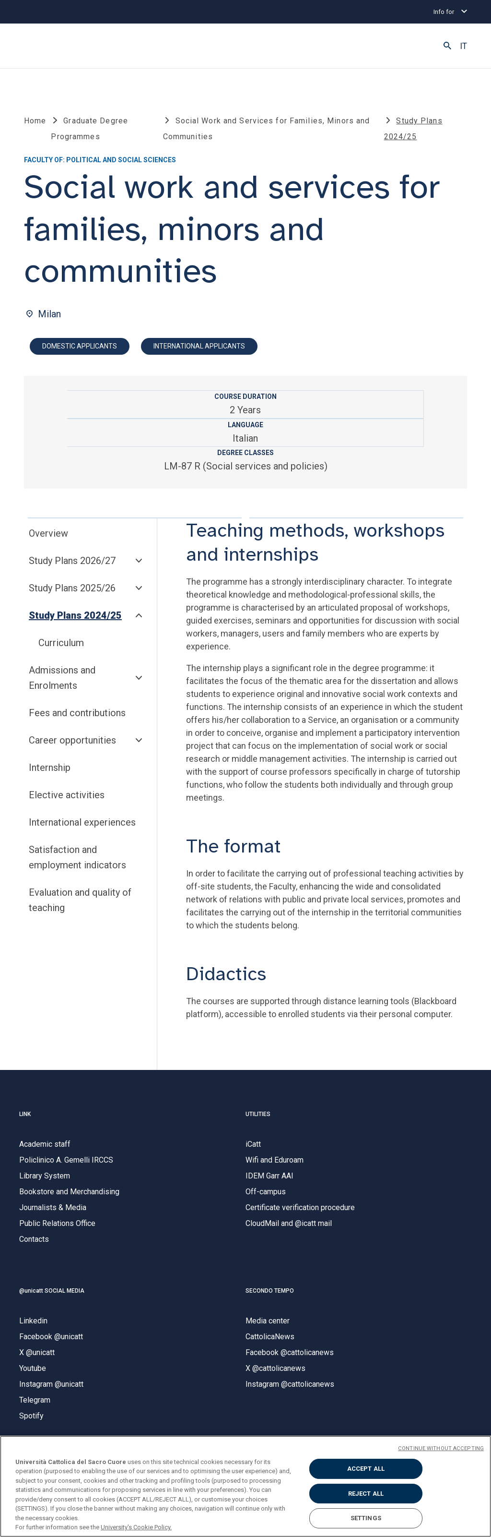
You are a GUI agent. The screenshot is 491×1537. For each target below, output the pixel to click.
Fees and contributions (77, 716)
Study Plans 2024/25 (75, 619)
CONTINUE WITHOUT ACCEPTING (441, 1448)
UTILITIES (258, 1117)
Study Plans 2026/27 (72, 564)
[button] (447, 46)
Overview (48, 537)
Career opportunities (72, 744)
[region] (245, 1486)
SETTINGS (366, 1518)
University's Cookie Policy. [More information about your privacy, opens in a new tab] (136, 1527)
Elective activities (67, 799)
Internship (49, 771)
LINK (25, 1117)
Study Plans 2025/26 (72, 592)
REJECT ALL (366, 1493)
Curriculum (61, 646)
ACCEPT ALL (366, 1468)
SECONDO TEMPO (270, 1294)
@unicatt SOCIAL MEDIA (51, 1294)
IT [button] (463, 46)
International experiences (82, 826)
